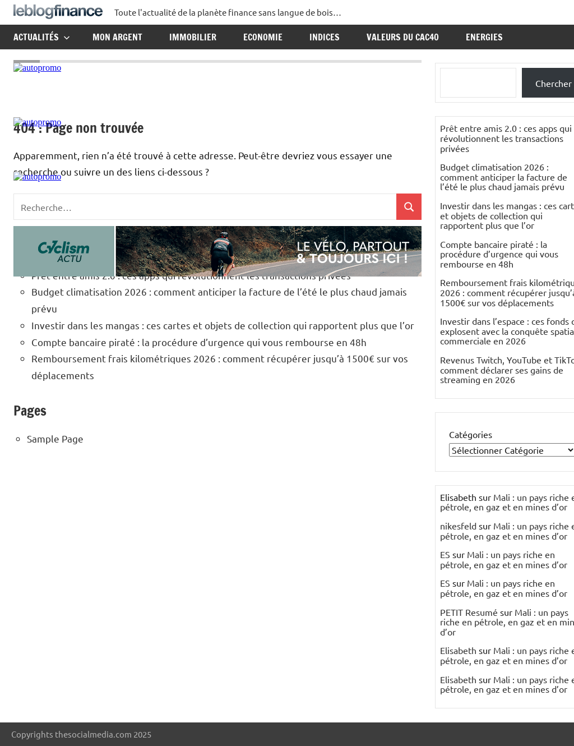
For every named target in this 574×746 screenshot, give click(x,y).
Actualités (41, 37)
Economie (263, 37)
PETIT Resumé (469, 612)
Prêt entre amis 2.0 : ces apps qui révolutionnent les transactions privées (506, 137)
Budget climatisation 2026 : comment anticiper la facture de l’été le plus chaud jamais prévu (503, 176)
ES (445, 554)
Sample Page (55, 438)
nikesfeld (458, 525)
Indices (324, 37)
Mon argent (117, 37)
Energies (484, 37)
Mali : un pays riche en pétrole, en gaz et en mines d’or (503, 559)
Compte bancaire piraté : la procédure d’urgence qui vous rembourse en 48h (199, 342)
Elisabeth (458, 650)
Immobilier (192, 37)
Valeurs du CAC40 (403, 37)
